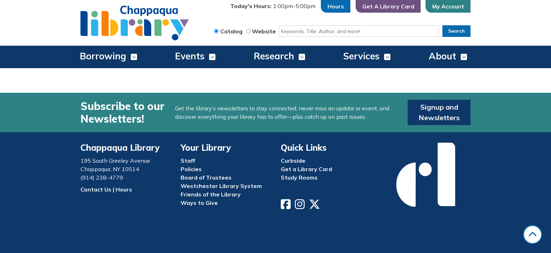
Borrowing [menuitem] (103, 56)
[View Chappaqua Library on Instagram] (300, 206)
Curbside (293, 160)
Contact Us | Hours (106, 189)
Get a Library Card (306, 169)
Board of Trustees (206, 177)
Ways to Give (199, 202)
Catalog (231, 31)
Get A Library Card (388, 6)
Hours (336, 6)
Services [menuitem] (361, 56)
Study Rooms (299, 177)
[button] (272, 6)
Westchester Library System (221, 185)
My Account (448, 6)
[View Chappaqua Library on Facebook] (286, 206)
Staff (188, 160)
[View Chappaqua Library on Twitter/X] (315, 206)
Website (264, 31)
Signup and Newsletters (439, 112)
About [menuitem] (442, 56)
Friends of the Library (211, 194)
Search (456, 31)
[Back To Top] (532, 234)
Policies (191, 169)
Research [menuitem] (274, 56)
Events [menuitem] (190, 56)
